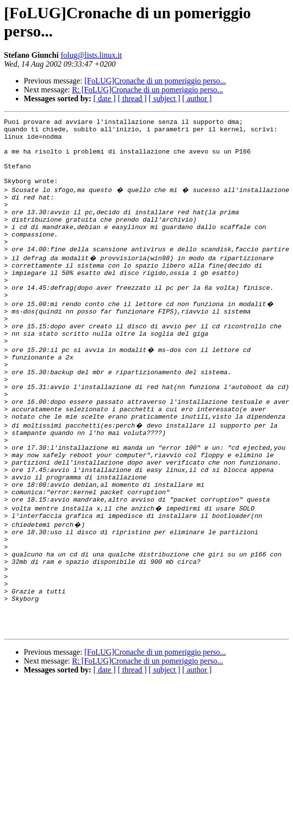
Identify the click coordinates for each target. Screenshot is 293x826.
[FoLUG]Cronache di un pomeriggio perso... (155, 81)
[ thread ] (132, 98)
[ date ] (104, 98)
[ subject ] (164, 98)
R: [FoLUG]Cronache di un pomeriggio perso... (147, 89)
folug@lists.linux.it (91, 55)
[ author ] (197, 98)
